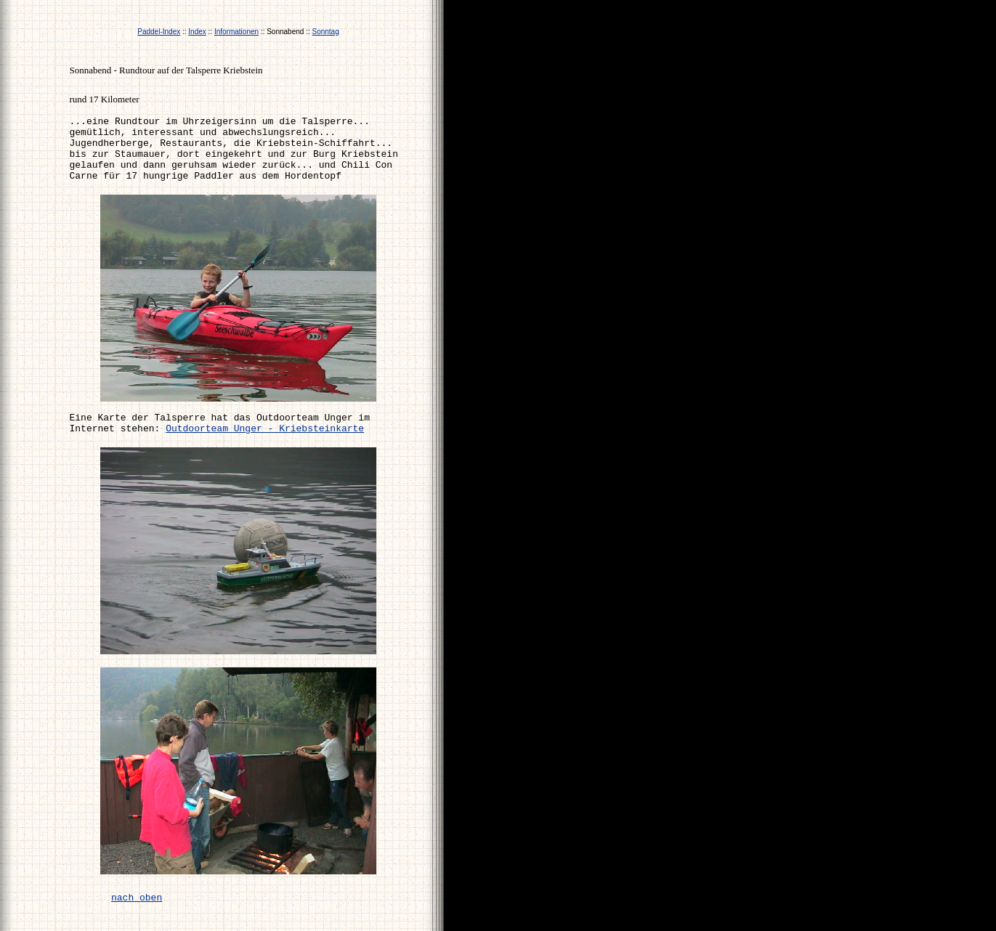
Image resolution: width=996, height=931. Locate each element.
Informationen (236, 32)
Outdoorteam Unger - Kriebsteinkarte (265, 428)
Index (197, 32)
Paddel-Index (158, 32)
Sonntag (325, 32)
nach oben (136, 898)
